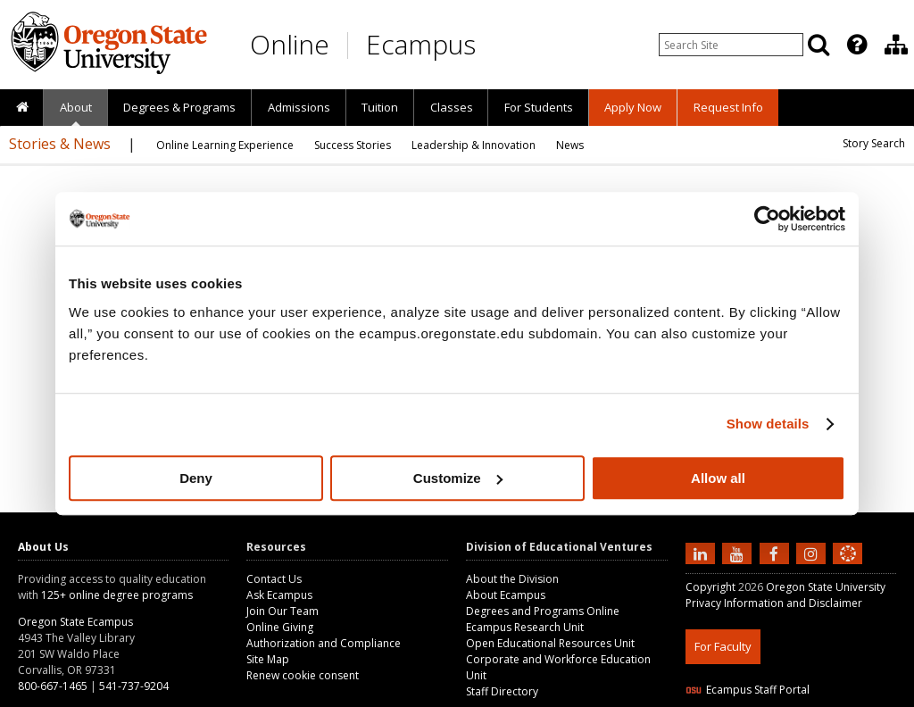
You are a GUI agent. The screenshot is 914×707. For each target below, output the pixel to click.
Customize (458, 478)
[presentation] (855, 44)
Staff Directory (502, 691)
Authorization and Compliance (323, 643)
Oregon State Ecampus (75, 621)
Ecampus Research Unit (525, 627)
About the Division (512, 578)
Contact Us (274, 578)
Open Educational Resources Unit (550, 643)
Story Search (874, 143)
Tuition (379, 107)
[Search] (818, 44)
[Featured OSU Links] (857, 44)
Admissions (299, 107)
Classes (451, 107)
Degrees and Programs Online (542, 611)
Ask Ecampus (279, 595)
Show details (768, 423)
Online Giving (279, 627)
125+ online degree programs (117, 595)
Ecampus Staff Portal (748, 689)
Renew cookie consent (302, 675)
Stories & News (60, 144)
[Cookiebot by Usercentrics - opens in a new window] (767, 218)
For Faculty (723, 646)
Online (289, 44)
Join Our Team (282, 611)
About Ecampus (505, 595)
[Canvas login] (848, 567)
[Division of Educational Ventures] (896, 44)
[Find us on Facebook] (777, 552)
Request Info (728, 107)
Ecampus (421, 44)
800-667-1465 (52, 686)
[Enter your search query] (731, 44)
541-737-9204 (134, 686)
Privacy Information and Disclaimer (774, 603)
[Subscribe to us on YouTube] (739, 552)
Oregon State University (825, 587)
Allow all (718, 478)
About (76, 107)
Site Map (267, 659)
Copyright (710, 587)
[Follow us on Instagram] (813, 552)
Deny (195, 478)
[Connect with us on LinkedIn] (702, 552)
